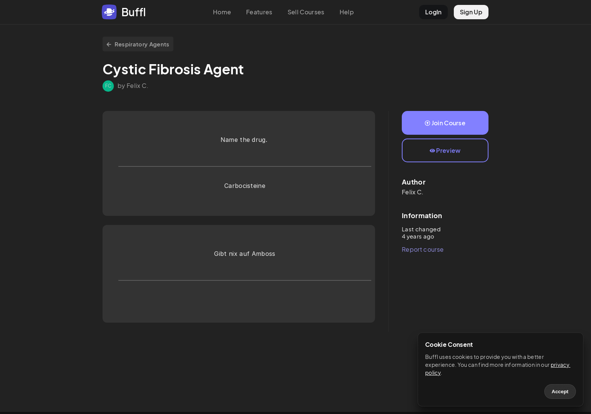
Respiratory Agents (138, 44)
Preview (445, 150)
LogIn (433, 12)
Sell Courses (306, 12)
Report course (423, 249)
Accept (560, 391)
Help (347, 12)
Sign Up (471, 12)
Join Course (445, 123)
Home (222, 12)
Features (259, 12)
